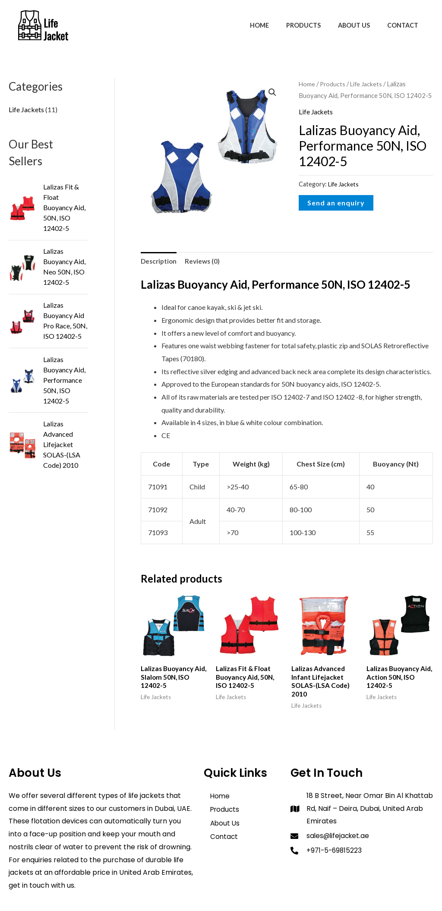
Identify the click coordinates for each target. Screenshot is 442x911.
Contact (405, 25)
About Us (361, 25)
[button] (272, 93)
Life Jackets (368, 84)
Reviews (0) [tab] (205, 262)
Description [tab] (160, 262)
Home (276, 25)
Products (315, 25)
